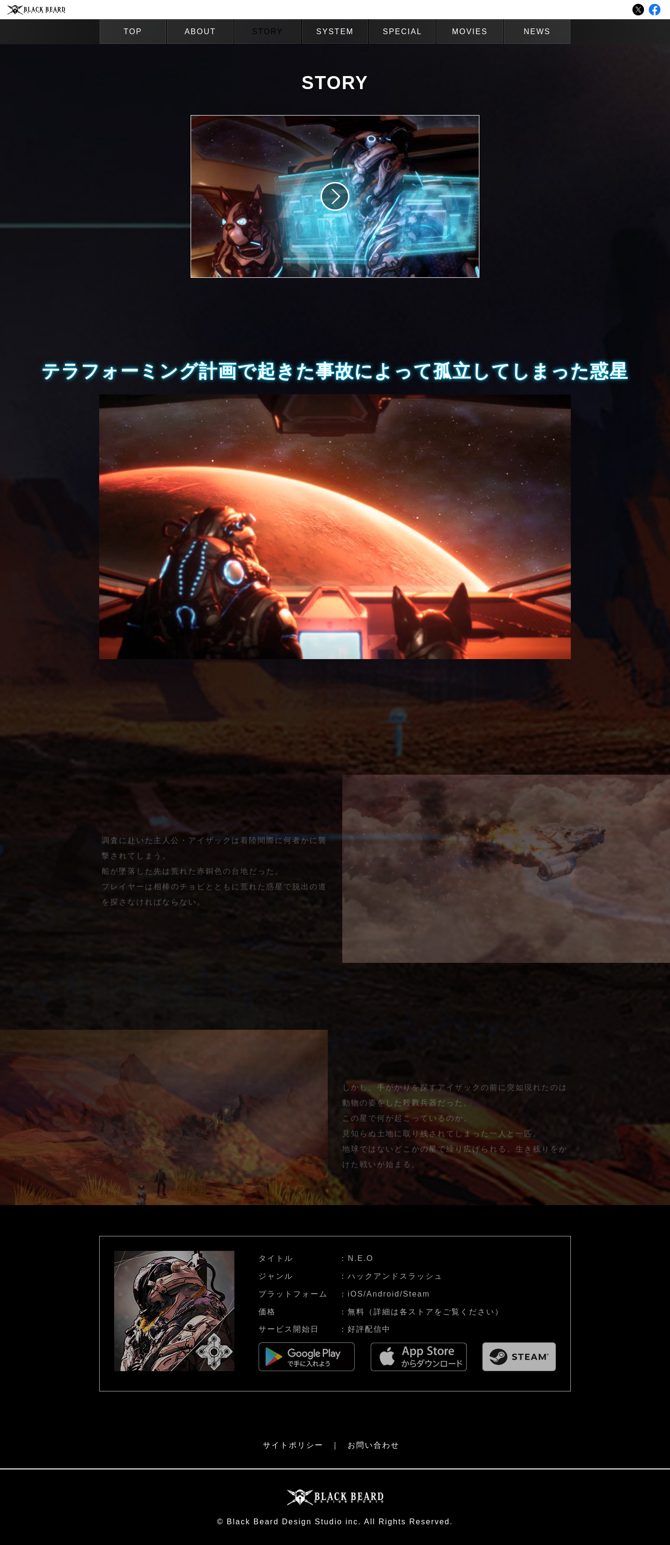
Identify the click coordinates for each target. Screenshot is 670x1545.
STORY (267, 31)
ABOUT (200, 31)
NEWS (537, 31)
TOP (133, 31)
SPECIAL (402, 31)
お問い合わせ (373, 1445)
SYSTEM (335, 31)
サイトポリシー (293, 1445)
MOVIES (470, 31)
